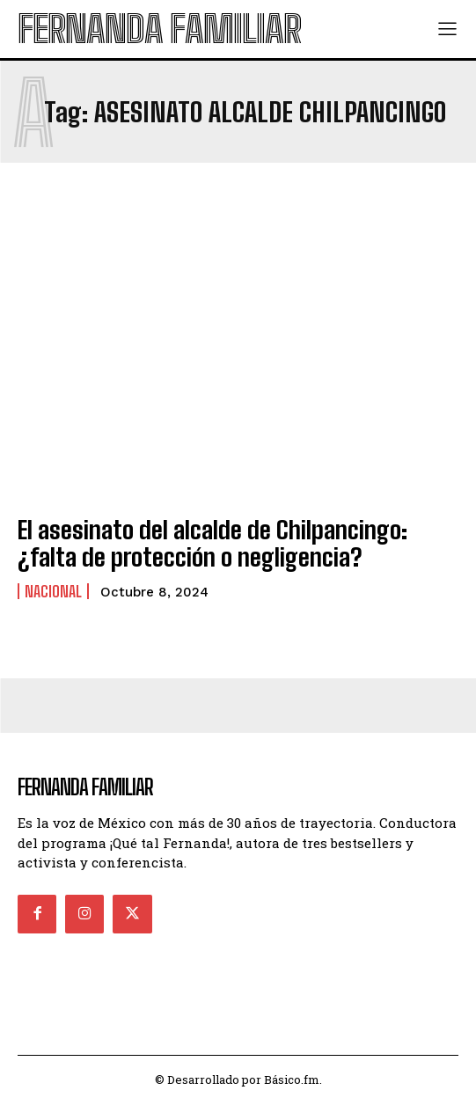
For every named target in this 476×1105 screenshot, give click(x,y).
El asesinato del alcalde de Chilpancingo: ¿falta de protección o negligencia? (212, 543)
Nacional (53, 591)
